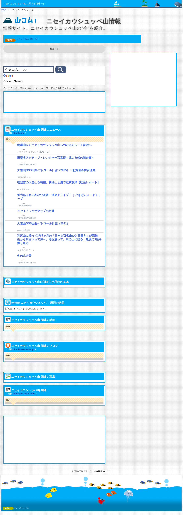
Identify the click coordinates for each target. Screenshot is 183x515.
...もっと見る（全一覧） (28, 39)
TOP (3, 10)
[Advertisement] (54, 102)
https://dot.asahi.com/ (24, 393)
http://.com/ (18, 133)
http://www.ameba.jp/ (23, 349)
